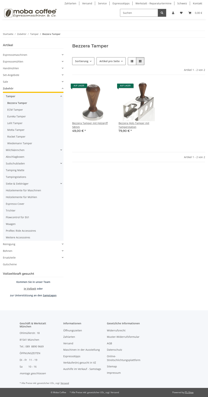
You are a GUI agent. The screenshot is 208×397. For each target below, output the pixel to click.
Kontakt (197, 3)
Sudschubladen (15, 163)
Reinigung (9, 244)
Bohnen (7, 251)
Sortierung (81, 61)
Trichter (10, 210)
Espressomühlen (13, 61)
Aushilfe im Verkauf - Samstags (82, 369)
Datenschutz (114, 349)
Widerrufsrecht (116, 330)
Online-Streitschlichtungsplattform (123, 358)
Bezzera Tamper (17, 103)
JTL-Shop (189, 392)
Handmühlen (11, 68)
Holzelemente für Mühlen (21, 197)
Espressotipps (121, 3)
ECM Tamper (15, 109)
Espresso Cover (15, 203)
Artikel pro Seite (109, 61)
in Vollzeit (30, 288)
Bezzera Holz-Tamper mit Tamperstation (134, 125)
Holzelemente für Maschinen (23, 190)
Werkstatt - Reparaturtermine (153, 3)
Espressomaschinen (15, 55)
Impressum (114, 372)
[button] (173, 13)
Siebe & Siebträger (17, 183)
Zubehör (8, 88)
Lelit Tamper (15, 123)
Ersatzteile (9, 257)
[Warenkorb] (195, 13)
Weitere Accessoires (18, 237)
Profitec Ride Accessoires (21, 230)
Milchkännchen (15, 150)
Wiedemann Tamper (19, 143)
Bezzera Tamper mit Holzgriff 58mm (90, 125)
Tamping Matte (15, 170)
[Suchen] (139, 13)
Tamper (10, 96)
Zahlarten (70, 3)
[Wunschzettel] (181, 13)
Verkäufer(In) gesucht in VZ (79, 362)
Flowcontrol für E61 (17, 217)
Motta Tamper (16, 130)
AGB (109, 343)
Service (102, 3)
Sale (5, 81)
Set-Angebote (11, 75)
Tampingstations (16, 177)
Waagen (11, 224)
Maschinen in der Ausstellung (81, 349)
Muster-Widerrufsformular (123, 336)
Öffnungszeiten (72, 330)
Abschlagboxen (15, 156)
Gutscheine (10, 264)
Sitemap (112, 366)
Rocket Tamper (16, 136)
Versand (87, 3)
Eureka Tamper (16, 116)
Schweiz (182, 3)
